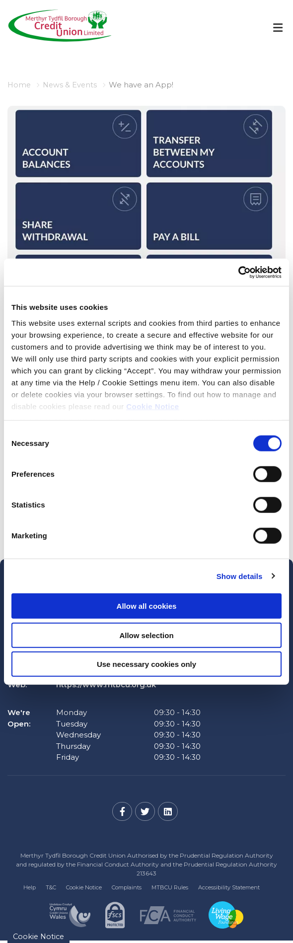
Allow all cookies (147, 606)
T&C (51, 887)
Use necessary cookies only (146, 664)
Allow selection (146, 635)
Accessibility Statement (229, 887)
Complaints (127, 887)
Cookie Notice (152, 406)
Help (29, 887)
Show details (240, 576)
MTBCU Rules (169, 887)
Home (19, 84)
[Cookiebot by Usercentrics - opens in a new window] (238, 272)
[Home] (52, 27)
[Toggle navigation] (277, 27)
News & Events (71, 84)
